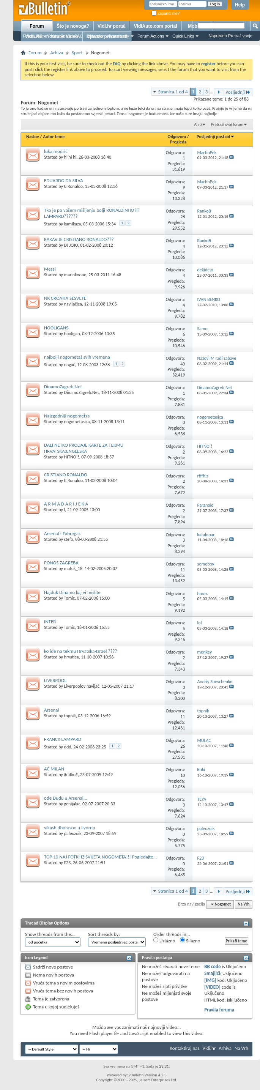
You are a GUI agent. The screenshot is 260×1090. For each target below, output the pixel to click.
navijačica (73, 304)
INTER (50, 621)
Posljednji (238, 92)
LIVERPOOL (55, 680)
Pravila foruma (219, 1010)
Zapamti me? (165, 13)
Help (240, 5)
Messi (50, 269)
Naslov (32, 136)
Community (118, 36)
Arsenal (51, 710)
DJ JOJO (71, 245)
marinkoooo (75, 274)
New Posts (61, 36)
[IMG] (210, 980)
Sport (77, 52)
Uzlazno (164, 940)
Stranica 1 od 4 (173, 92)
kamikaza (72, 224)
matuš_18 (73, 568)
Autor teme (54, 136)
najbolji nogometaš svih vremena (77, 357)
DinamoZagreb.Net (63, 386)
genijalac (72, 803)
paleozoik (73, 833)
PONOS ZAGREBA (61, 562)
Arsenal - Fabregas (62, 533)
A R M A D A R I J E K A (66, 504)
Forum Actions (150, 36)
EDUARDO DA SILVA (63, 180)
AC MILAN (54, 769)
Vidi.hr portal (112, 26)
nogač (69, 364)
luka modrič (56, 151)
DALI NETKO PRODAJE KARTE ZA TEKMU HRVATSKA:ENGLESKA (83, 448)
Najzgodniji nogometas (67, 416)
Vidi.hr (209, 1048)
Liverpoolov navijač (81, 686)
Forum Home (35, 36)
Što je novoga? (73, 26)
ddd (67, 747)
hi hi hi (70, 157)
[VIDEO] (212, 987)
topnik (70, 715)
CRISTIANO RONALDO (65, 474)
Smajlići (212, 973)
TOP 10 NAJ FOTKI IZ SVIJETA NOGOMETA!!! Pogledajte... (100, 857)
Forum (37, 26)
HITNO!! (71, 457)
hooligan (72, 333)
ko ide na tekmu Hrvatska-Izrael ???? (80, 651)
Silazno (190, 940)
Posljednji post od (216, 136)
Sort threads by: (104, 934)
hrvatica (71, 657)
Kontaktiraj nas (184, 1048)
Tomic (69, 598)
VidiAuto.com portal (155, 26)
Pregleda (178, 142)
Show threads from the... (50, 934)
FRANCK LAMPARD (62, 739)
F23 (67, 862)
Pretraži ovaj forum (227, 124)
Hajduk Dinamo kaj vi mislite (72, 592)
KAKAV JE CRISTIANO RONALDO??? (79, 239)
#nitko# (71, 774)
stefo (68, 539)
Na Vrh (243, 904)
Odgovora (177, 136)
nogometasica (77, 421)
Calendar (95, 36)
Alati (198, 124)
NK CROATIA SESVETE (65, 298)
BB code (212, 966)
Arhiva (56, 52)
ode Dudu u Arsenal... (65, 798)
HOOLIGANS (56, 328)
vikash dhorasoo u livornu (69, 827)
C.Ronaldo (73, 186)
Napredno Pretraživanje (230, 35)
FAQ (79, 36)
